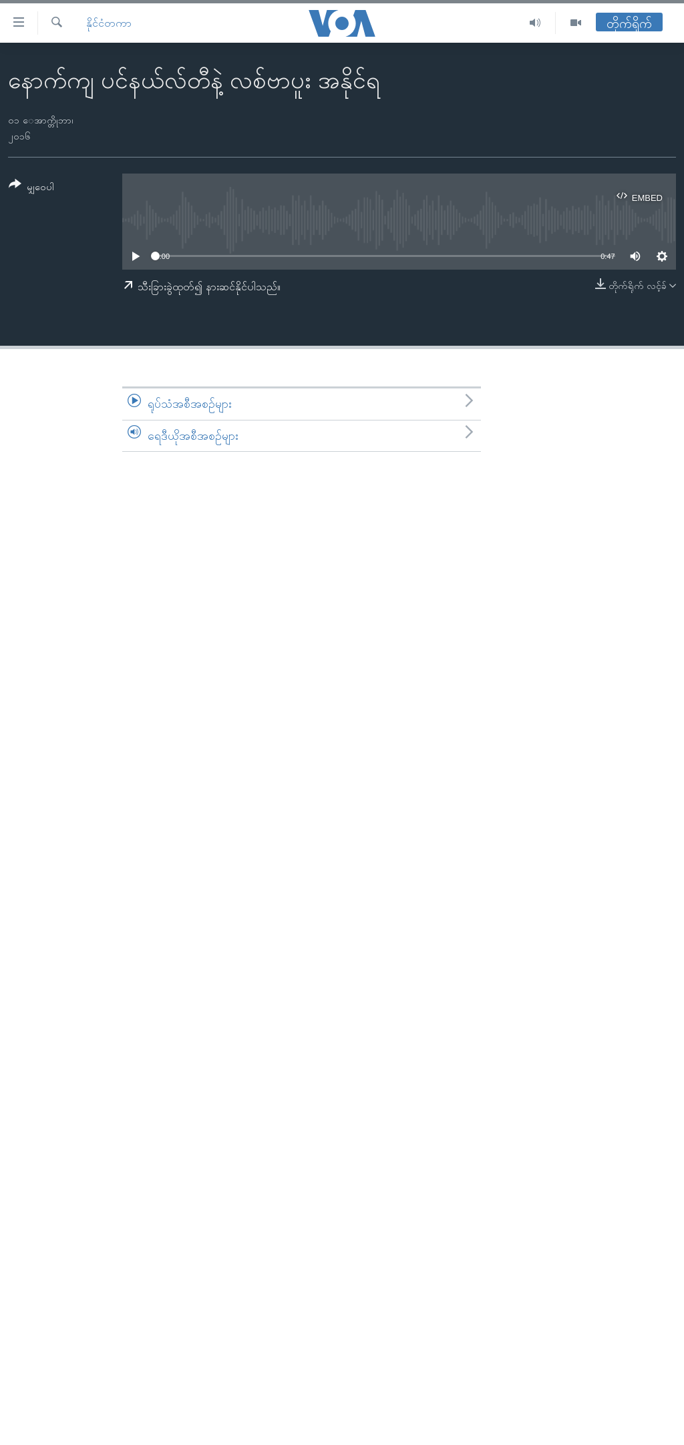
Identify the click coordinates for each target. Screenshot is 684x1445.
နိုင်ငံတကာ (109, 23)
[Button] (31, 188)
